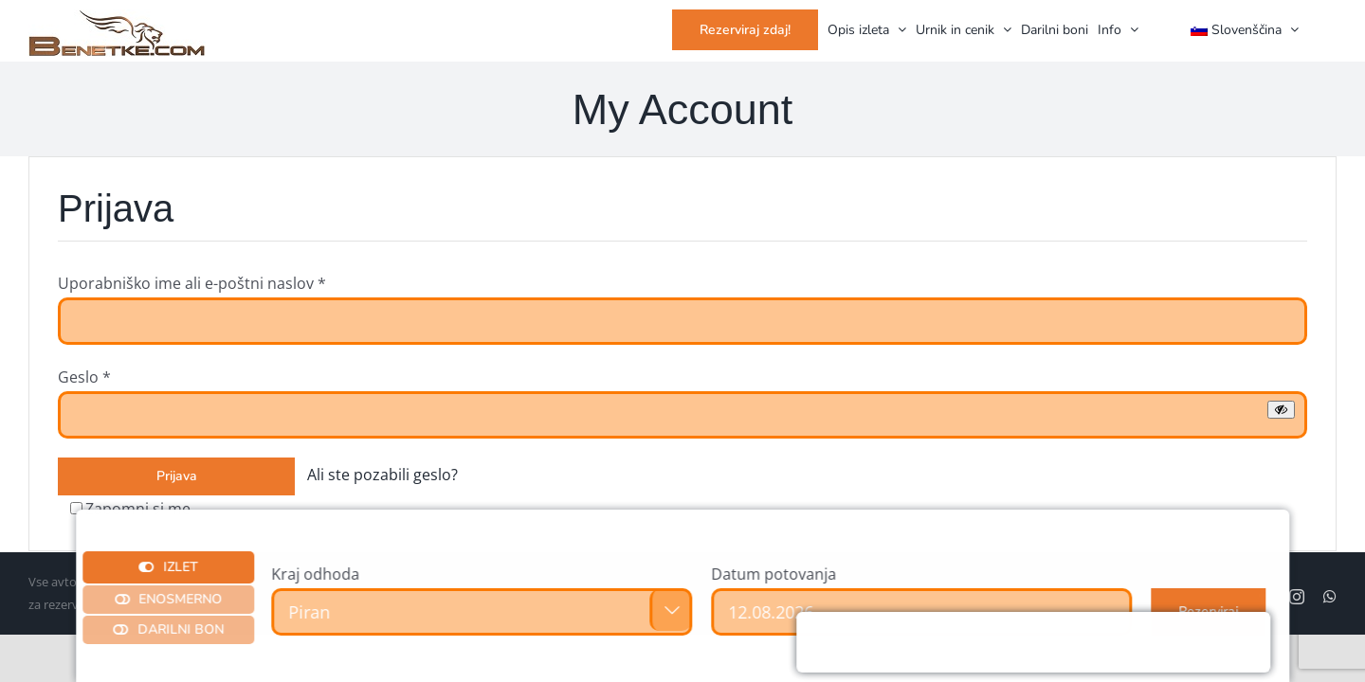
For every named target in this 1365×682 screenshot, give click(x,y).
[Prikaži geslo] (1281, 410)
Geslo (84, 377)
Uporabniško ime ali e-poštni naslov (192, 283)
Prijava (176, 476)
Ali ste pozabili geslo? (382, 474)
